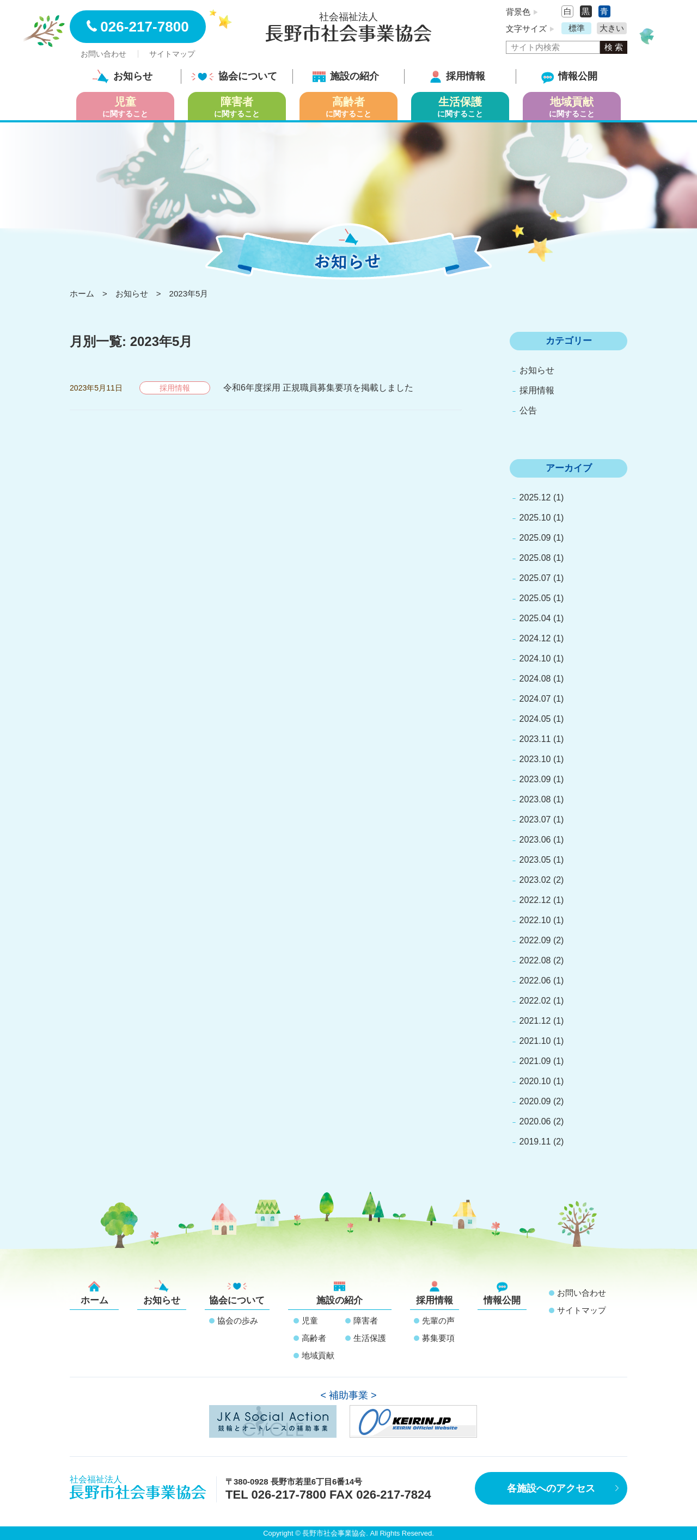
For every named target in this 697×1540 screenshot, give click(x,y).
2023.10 (535, 759)
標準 (576, 28)
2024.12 (535, 638)
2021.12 (535, 1020)
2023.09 (535, 779)
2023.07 (535, 819)
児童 (310, 1320)
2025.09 (535, 537)
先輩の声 (438, 1320)
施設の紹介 (346, 76)
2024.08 (535, 678)
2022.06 (535, 980)
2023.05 (535, 859)
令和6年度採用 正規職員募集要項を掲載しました (318, 387)
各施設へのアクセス (551, 1488)
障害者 (365, 1320)
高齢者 (314, 1338)
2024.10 (535, 658)
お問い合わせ (103, 54)
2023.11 (535, 739)
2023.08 (535, 799)
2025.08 (535, 557)
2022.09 (535, 940)
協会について (234, 76)
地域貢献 (318, 1355)
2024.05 (535, 718)
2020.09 (535, 1101)
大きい (612, 28)
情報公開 (569, 76)
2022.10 (535, 920)
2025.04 (535, 618)
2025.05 (535, 598)
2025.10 (535, 517)
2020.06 (535, 1121)
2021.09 (535, 1061)
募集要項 (438, 1338)
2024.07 (535, 698)
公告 (528, 410)
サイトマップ (172, 54)
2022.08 (535, 960)
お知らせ (122, 76)
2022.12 (535, 900)
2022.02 (535, 1000)
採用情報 (457, 76)
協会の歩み (237, 1320)
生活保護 (369, 1338)
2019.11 (535, 1141)
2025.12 (535, 497)
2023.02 (535, 880)
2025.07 (535, 578)
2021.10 (535, 1041)
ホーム (94, 1293)
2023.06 (535, 839)
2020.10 (535, 1081)
